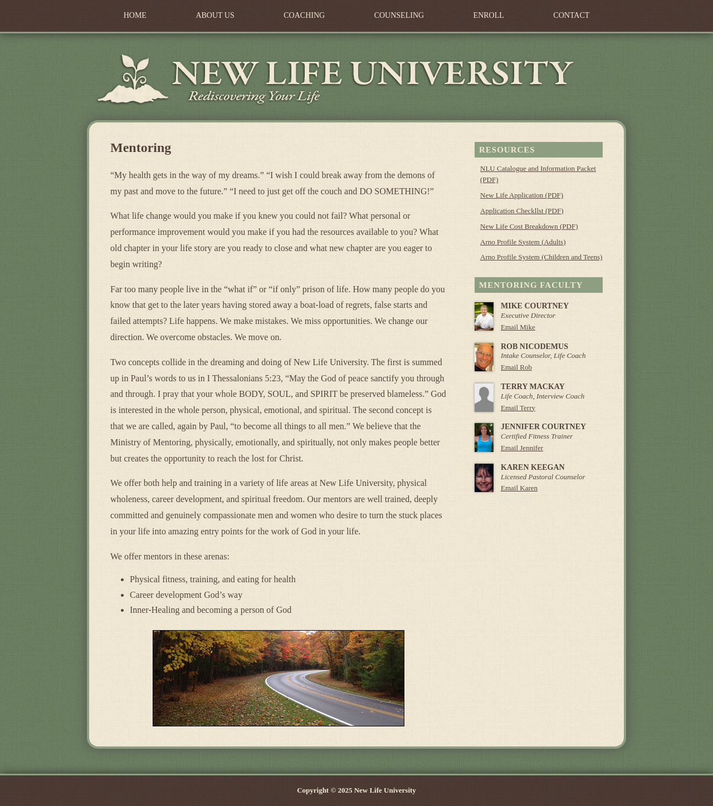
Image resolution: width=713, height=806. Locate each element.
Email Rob (516, 367)
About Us (215, 15)
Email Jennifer (522, 448)
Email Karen (519, 488)
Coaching (304, 15)
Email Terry (518, 408)
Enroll (488, 15)
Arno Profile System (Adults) (522, 242)
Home (135, 15)
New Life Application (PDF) (521, 195)
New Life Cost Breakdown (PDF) (529, 226)
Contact (571, 15)
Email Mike (518, 327)
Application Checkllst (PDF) (522, 211)
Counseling (399, 15)
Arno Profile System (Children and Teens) (541, 257)
